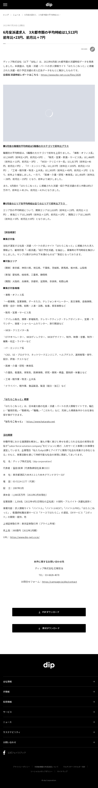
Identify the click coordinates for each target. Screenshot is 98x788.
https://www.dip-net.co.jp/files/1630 (61, 74)
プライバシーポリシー (21, 766)
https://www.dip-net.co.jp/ (25, 537)
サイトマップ (62, 771)
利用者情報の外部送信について (46, 766)
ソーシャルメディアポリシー (42, 771)
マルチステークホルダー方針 (74, 766)
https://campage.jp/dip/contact (59, 581)
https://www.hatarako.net (40, 421)
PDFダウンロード (49, 611)
